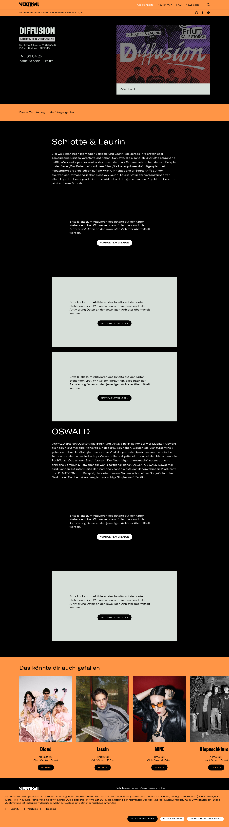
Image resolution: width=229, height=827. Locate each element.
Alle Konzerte (145, 4)
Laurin (119, 153)
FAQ (179, 4)
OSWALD (58, 443)
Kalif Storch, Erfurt (36, 61)
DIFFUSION (37, 30)
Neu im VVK (164, 4)
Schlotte (101, 153)
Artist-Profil (127, 88)
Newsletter (192, 4)
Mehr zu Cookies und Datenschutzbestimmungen (84, 802)
